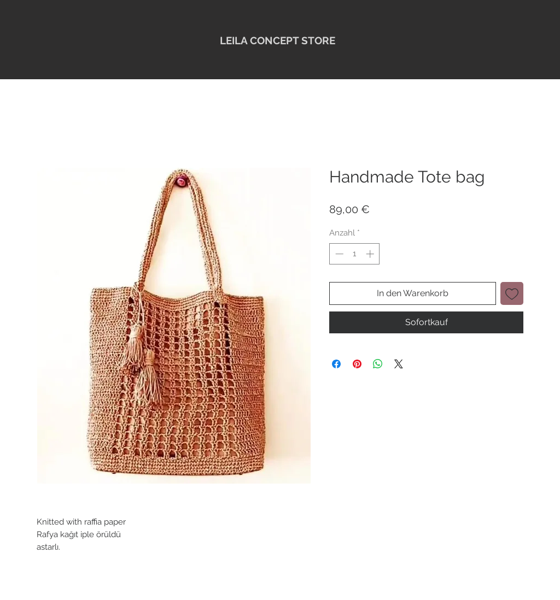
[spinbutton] (355, 254)
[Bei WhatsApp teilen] (377, 363)
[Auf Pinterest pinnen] (357, 363)
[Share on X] (398, 363)
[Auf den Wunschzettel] (511, 293)
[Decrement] (338, 254)
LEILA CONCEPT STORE (277, 40)
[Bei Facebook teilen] (336, 363)
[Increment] (371, 254)
